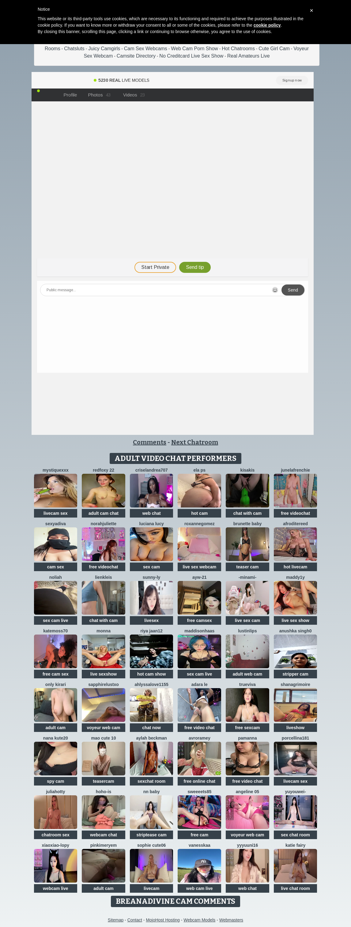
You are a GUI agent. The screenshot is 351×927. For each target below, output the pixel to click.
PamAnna (247, 738)
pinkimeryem (103, 845)
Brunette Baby (247, 523)
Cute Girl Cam (274, 48)
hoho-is (103, 791)
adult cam (56, 727)
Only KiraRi (55, 684)
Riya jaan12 (151, 630)
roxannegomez (199, 523)
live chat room (295, 888)
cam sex (55, 566)
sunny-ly (151, 577)
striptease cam (152, 834)
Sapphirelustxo (103, 684)
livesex (151, 620)
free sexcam (247, 727)
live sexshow (103, 674)
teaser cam (247, 566)
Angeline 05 (247, 791)
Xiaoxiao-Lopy (55, 845)
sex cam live (55, 620)
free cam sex (56, 674)
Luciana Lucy (151, 523)
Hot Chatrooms (238, 48)
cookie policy (267, 25)
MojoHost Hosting (163, 920)
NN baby (151, 791)
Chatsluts (74, 48)
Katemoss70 (55, 630)
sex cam (151, 566)
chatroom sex (56, 834)
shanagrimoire (295, 684)
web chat (151, 513)
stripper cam (295, 674)
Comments (149, 442)
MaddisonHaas (199, 630)
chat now (151, 727)
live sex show (295, 620)
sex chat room (295, 834)
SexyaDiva (55, 523)
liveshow (295, 727)
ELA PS (199, 470)
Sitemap (115, 920)
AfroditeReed (295, 523)
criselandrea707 (151, 470)
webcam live (55, 888)
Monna (103, 630)
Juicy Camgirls (104, 48)
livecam (151, 888)
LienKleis (103, 577)
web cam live (199, 888)
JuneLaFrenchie (295, 470)
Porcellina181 (295, 738)
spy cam (55, 781)
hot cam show (151, 674)
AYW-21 (199, 577)
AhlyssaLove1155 (151, 684)
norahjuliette (103, 523)
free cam (200, 834)
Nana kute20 (55, 738)
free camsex (199, 620)
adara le (199, 684)
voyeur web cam (103, 727)
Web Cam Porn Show (194, 48)
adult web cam (247, 674)
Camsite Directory (136, 55)
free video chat (199, 727)
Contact (134, 920)
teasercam (103, 781)
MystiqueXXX (56, 470)
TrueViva (247, 684)
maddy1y (295, 577)
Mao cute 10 (103, 738)
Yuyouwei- (295, 791)
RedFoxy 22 (103, 470)
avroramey (199, 738)
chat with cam (247, 513)
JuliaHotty (55, 791)
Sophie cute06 (151, 845)
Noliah (55, 577)
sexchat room (151, 781)
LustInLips (247, 630)
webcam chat (103, 834)
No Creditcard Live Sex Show (191, 55)
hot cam (199, 513)
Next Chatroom (194, 442)
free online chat (199, 781)
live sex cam (247, 620)
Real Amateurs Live (248, 55)
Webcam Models (199, 920)
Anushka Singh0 (295, 630)
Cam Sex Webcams (145, 48)
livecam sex (55, 513)
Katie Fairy (295, 845)
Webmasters (231, 920)
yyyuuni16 (247, 845)
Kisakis (247, 470)
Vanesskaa (199, 845)
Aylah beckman (151, 738)
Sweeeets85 (199, 791)
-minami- (247, 577)
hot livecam (295, 566)
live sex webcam (199, 566)
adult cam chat (104, 513)
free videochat (295, 513)
